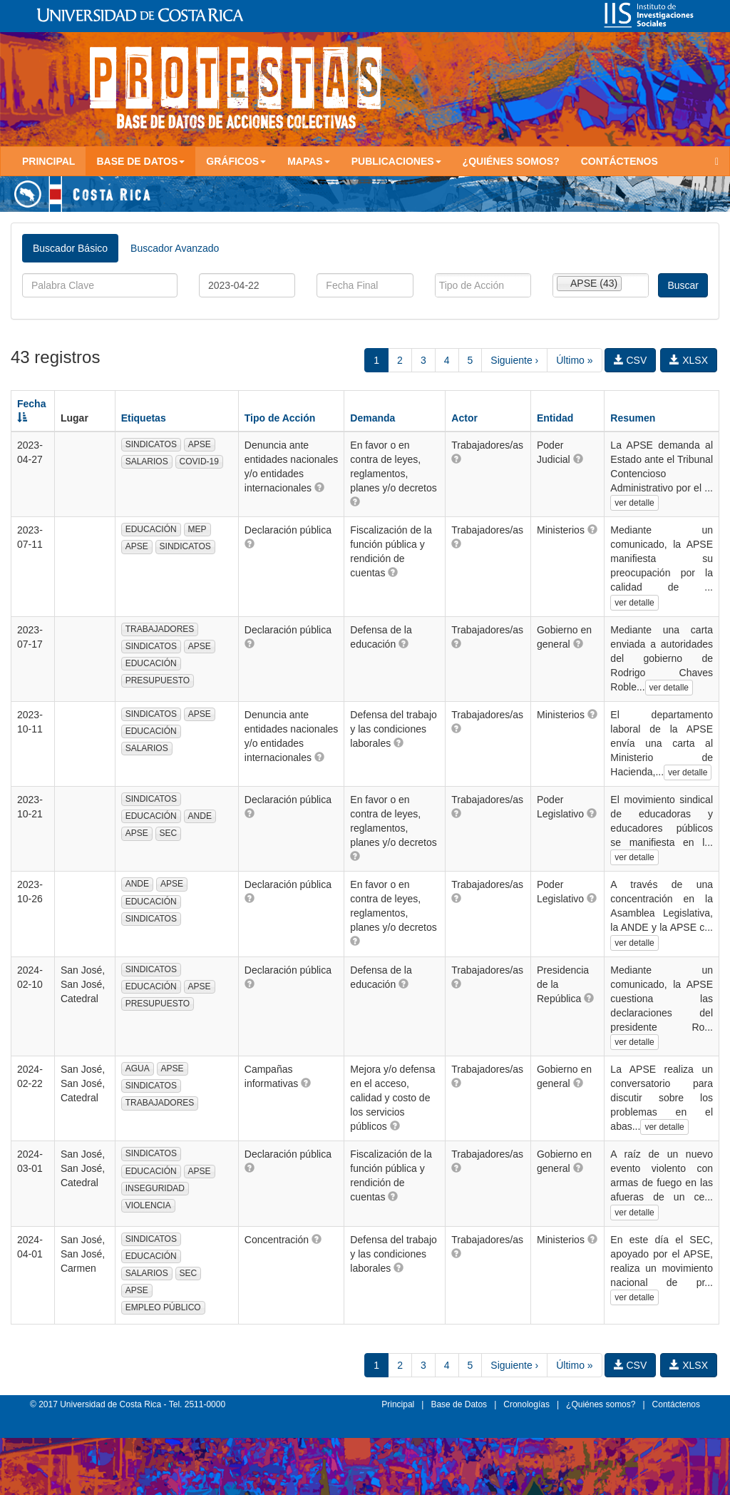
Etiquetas (143, 418)
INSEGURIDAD (155, 1188)
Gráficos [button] (236, 161)
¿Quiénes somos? (511, 161)
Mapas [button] (308, 161)
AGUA (137, 1068)
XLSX (688, 360)
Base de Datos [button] (140, 161)
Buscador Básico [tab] (70, 248)
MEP (197, 529)
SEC (169, 833)
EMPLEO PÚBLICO (163, 1307)
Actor (464, 418)
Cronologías (526, 1404)
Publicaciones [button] (396, 161)
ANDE (200, 816)
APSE (199, 444)
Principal (48, 161)
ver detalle (634, 503)
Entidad (555, 418)
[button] (319, 487)
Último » (574, 360)
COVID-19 (199, 461)
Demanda (372, 418)
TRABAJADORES (160, 629)
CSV (630, 360)
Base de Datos (459, 1404)
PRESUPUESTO (157, 680)
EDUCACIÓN (151, 529)
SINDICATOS (151, 444)
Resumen (632, 418)
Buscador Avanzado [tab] (174, 248)
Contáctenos (619, 161)
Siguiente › (514, 360)
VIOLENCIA (148, 1205)
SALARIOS (146, 461)
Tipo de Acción (280, 418)
